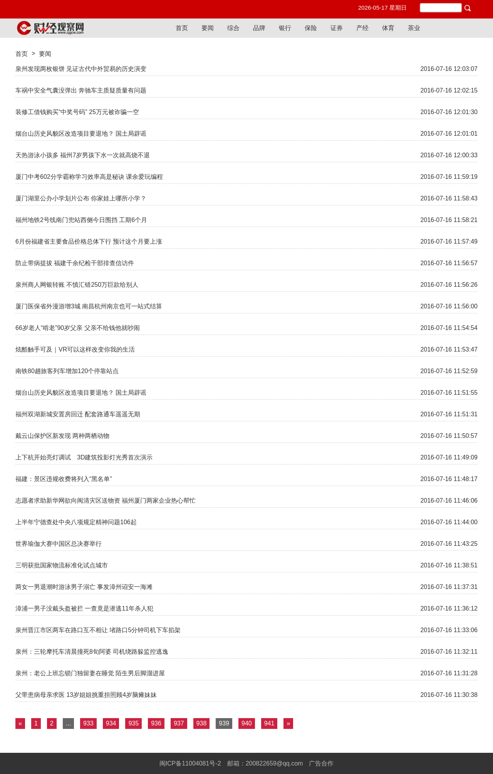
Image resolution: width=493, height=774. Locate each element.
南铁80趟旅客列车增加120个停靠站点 (67, 371)
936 (156, 723)
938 (201, 723)
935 (133, 723)
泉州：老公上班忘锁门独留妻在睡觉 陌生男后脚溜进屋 (90, 673)
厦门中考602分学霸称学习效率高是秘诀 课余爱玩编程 (89, 176)
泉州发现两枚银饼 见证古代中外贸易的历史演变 (80, 69)
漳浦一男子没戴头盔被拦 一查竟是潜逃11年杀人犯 (84, 608)
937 (179, 723)
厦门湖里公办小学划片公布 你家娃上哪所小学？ (80, 198)
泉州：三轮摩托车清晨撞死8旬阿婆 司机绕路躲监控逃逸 (91, 651)
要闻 (207, 28)
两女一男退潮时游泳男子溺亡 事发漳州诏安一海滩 (84, 587)
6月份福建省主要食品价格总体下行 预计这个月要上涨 (88, 241)
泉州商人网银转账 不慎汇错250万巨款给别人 (76, 284)
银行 (285, 28)
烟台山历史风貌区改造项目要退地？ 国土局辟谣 (80, 133)
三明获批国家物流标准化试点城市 (61, 565)
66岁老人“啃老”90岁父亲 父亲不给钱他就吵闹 (77, 328)
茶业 (414, 28)
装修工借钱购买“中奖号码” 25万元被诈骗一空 (77, 112)
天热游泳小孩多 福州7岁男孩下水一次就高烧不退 (82, 155)
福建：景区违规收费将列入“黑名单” (63, 479)
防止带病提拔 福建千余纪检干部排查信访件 (74, 263)
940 (246, 723)
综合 (233, 28)
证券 (336, 28)
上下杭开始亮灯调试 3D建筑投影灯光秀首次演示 (84, 457)
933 (88, 723)
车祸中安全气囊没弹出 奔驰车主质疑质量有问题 (80, 90)
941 (269, 723)
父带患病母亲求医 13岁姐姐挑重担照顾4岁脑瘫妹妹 (86, 695)
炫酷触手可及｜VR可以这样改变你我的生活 (75, 349)
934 (111, 723)
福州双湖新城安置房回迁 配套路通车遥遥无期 (77, 414)
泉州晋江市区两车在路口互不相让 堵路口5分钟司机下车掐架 (98, 630)
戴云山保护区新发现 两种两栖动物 (62, 435)
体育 (388, 28)
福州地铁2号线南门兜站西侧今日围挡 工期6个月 (81, 220)
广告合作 (321, 763)
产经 (362, 28)
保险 (311, 28)
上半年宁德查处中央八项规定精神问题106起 (76, 522)
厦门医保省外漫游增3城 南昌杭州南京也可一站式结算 (88, 306)
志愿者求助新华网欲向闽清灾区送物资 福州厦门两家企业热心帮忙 (105, 500)
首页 (182, 28)
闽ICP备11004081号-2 (190, 763)
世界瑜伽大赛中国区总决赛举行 (58, 543)
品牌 (259, 28)
